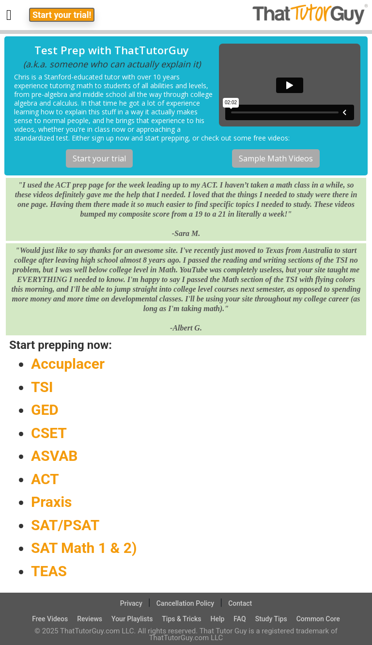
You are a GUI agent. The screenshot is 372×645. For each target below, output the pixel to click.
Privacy (131, 603)
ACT (45, 479)
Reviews (89, 619)
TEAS (49, 571)
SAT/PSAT (65, 525)
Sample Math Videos (276, 158)
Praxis (51, 501)
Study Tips (271, 619)
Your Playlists (132, 619)
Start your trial (99, 158)
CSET (49, 433)
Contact (240, 603)
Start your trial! (61, 15)
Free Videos (50, 619)
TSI (42, 386)
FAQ (239, 619)
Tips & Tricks (181, 619)
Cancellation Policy (185, 603)
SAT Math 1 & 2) (84, 547)
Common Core (318, 619)
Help (217, 619)
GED (45, 409)
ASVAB (54, 455)
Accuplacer (68, 363)
